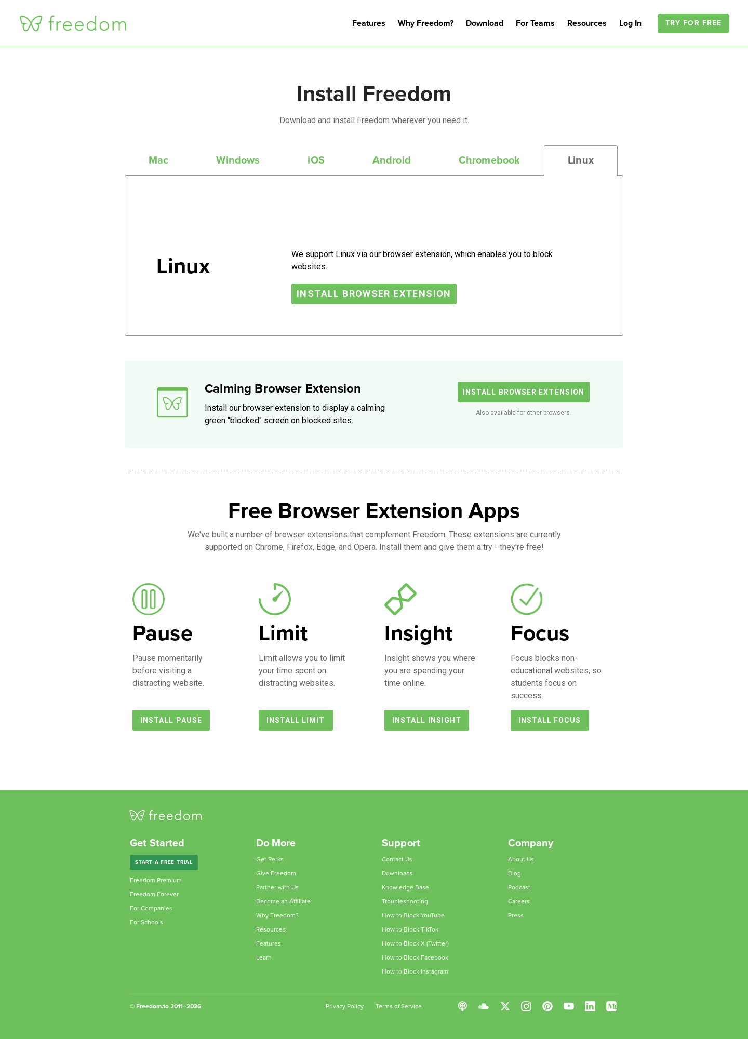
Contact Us (397, 859)
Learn (264, 957)
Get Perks (270, 859)
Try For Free (693, 23)
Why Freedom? (425, 23)
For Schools (146, 922)
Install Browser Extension (374, 293)
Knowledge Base (405, 887)
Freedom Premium (156, 880)
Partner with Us (277, 887)
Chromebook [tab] (489, 160)
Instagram (526, 1006)
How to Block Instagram (415, 971)
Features (368, 23)
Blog (514, 873)
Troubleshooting (405, 901)
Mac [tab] (158, 160)
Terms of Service (399, 1006)
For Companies (151, 908)
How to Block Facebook (415, 957)
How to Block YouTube (413, 915)
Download (484, 23)
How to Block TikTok (410, 929)
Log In (631, 23)
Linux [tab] (581, 160)
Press (516, 915)
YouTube (569, 1006)
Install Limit (295, 720)
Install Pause (171, 720)
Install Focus (549, 720)
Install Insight (426, 720)
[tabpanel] (374, 255)
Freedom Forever (154, 894)
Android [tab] (391, 160)
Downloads (397, 873)
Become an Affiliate (283, 901)
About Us (521, 859)
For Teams (535, 23)
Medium (611, 1006)
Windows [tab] (238, 160)
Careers (519, 901)
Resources (587, 23)
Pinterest (547, 1006)
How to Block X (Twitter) (415, 943)
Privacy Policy (345, 1006)
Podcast (519, 887)
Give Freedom (276, 873)
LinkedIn (590, 1006)
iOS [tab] (316, 160)
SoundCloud (483, 1006)
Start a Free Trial (164, 862)
